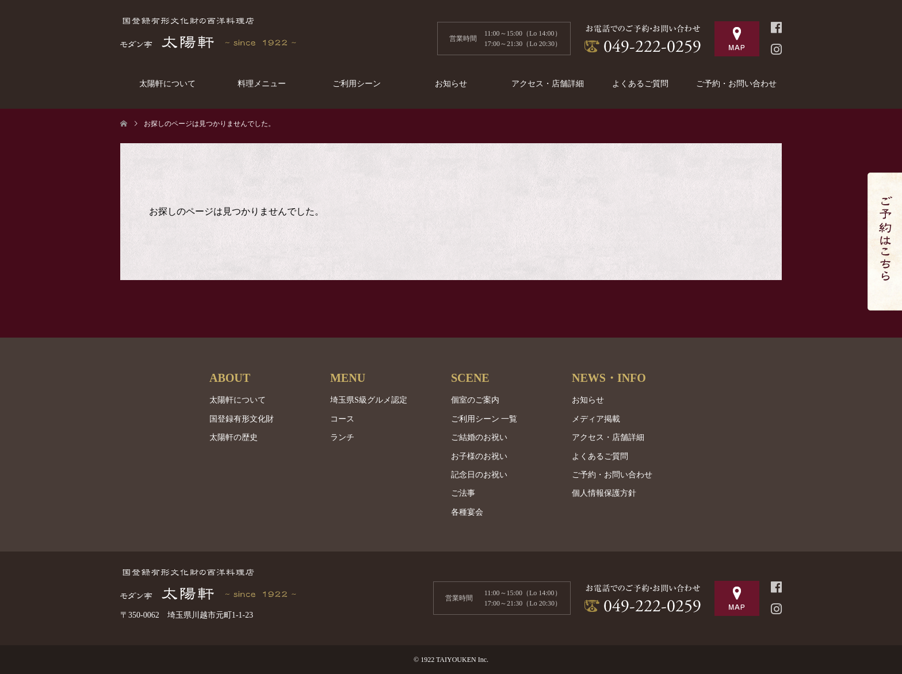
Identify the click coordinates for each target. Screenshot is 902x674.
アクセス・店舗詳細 (547, 83)
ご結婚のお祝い (479, 437)
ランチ (342, 437)
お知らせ (451, 83)
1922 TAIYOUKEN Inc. (454, 660)
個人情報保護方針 (604, 493)
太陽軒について (167, 83)
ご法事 (463, 493)
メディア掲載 (596, 419)
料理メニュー (262, 83)
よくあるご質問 (640, 83)
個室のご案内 (475, 400)
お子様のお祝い (479, 456)
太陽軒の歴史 (233, 437)
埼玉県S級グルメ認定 (368, 400)
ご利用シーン (356, 83)
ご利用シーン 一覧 (484, 419)
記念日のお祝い (479, 474)
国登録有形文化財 (241, 419)
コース (342, 419)
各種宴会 (467, 512)
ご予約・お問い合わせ (736, 83)
